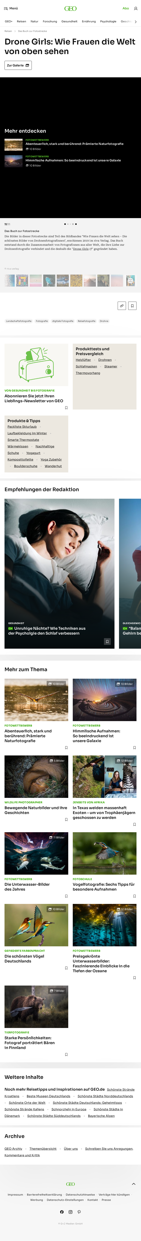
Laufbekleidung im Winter (27, 433)
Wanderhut (53, 466)
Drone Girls (81, 248)
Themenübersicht (43, 1149)
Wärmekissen (18, 446)
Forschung (50, 21)
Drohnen (105, 360)
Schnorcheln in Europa (69, 1109)
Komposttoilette (20, 460)
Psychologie (108, 21)
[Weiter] (136, 22)
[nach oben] (133, 1184)
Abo (126, 8)
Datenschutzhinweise (80, 1194)
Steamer (110, 366)
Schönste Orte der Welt (27, 1103)
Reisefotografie (86, 321)
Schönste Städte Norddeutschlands (105, 1096)
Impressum (15, 1194)
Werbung (36, 1200)
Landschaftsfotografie (18, 321)
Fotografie (42, 321)
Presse (106, 1200)
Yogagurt (33, 453)
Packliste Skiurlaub (22, 427)
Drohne (104, 321)
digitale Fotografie (62, 321)
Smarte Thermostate (23, 440)
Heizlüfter (83, 360)
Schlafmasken (86, 366)
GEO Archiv (13, 1149)
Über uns (71, 1149)
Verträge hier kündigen (114, 1194)
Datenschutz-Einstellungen (65, 1200)
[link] (135, 8)
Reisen (21, 21)
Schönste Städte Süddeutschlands (54, 1116)
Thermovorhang (88, 373)
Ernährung (89, 21)
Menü (11, 8)
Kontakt (92, 1200)
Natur (34, 21)
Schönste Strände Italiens (24, 1109)
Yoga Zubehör (51, 460)
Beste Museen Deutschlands (48, 1096)
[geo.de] (70, 8)
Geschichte (128, 21)
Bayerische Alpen (101, 1116)
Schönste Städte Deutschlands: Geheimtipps (87, 1103)
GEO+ (8, 21)
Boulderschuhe (25, 466)
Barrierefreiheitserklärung (44, 1194)
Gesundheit (69, 21)
